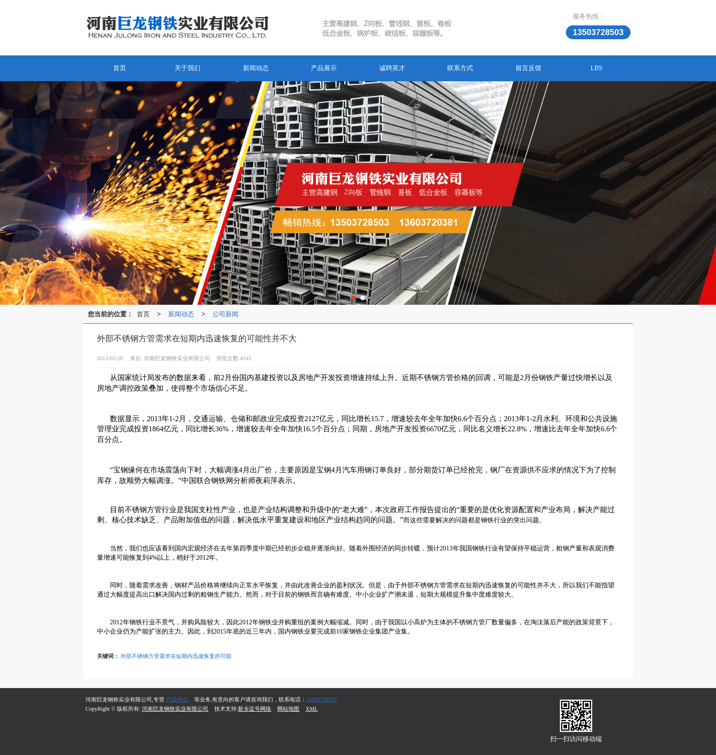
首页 (119, 68)
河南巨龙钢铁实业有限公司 (175, 709)
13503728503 (321, 699)
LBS (596, 68)
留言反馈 (528, 68)
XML (311, 709)
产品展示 (324, 68)
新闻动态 (256, 68)
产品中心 (177, 699)
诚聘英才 (392, 68)
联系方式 (460, 68)
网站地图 (288, 709)
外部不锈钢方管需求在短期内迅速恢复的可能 (176, 656)
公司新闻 (225, 314)
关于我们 (187, 68)
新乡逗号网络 (254, 709)
